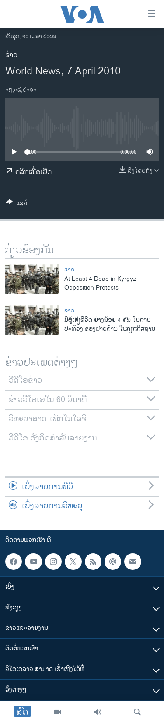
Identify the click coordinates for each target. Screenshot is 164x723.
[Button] (17, 204)
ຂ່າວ (11, 55)
